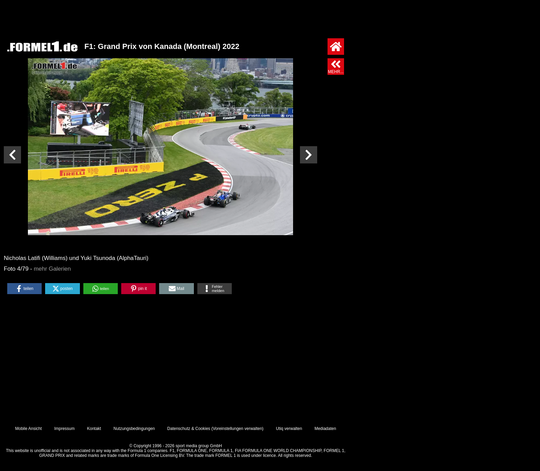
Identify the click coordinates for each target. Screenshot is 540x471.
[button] (24, 288)
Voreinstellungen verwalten (237, 428)
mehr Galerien (52, 268)
